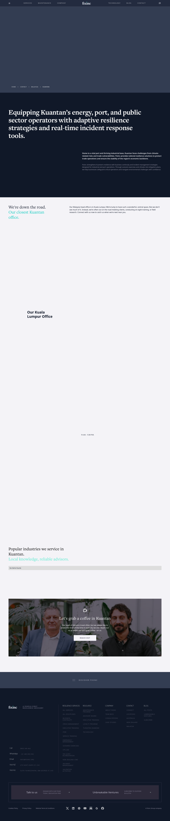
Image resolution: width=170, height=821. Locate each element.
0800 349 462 (25, 748)
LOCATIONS (131, 714)
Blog (129, 3)
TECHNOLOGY (88, 732)
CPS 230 (66, 750)
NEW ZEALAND (132, 722)
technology (114, 3)
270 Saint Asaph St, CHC (30, 765)
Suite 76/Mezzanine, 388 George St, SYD (36, 771)
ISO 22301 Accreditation (69, 755)
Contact (141, 3)
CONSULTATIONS (111, 718)
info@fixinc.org (27, 760)
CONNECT (130, 710)
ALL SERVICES (68, 710)
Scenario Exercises (71, 746)
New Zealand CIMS (70, 760)
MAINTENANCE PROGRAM (88, 711)
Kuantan (46, 87)
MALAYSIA (130, 726)
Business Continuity (67, 719)
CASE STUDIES (110, 722)
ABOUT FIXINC (110, 710)
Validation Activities (67, 770)
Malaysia (34, 87)
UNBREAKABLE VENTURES (149, 715)
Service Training (70, 736)
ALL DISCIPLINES (69, 714)
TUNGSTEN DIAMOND (91, 728)
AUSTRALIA (131, 718)
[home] (86, 3)
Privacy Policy (26, 808)
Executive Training (71, 728)
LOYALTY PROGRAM (90, 724)
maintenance (44, 3)
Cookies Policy (13, 808)
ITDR (64, 732)
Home (14, 87)
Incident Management (68, 764)
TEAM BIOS (109, 714)
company (61, 3)
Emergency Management (68, 741)
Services (28, 3)
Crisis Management (71, 724)
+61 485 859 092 (27, 754)
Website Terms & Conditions (45, 808)
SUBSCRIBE (148, 720)
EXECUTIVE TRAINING (91, 720)
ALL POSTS (148, 710)
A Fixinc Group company (153, 808)
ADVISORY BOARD (89, 716)
